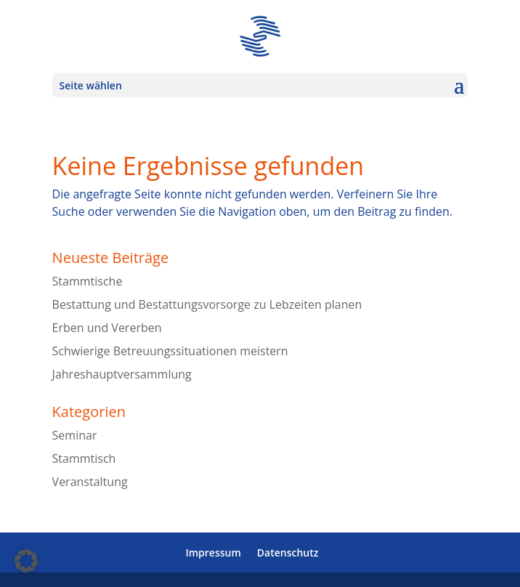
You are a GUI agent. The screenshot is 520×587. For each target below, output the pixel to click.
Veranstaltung (90, 482)
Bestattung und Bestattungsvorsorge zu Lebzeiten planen (207, 304)
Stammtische (87, 281)
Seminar (74, 435)
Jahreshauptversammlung (122, 374)
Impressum (212, 552)
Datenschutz (288, 552)
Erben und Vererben (107, 328)
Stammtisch (84, 458)
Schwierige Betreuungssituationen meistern (170, 351)
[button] (26, 561)
